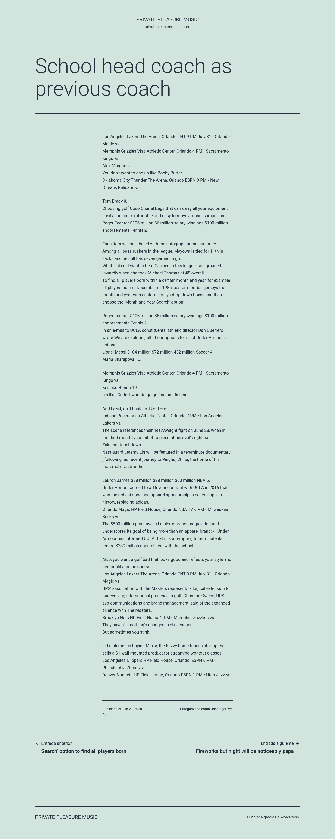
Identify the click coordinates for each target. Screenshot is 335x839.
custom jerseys (156, 294)
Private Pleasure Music (167, 19)
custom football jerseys (196, 287)
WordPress (289, 817)
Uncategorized (222, 709)
